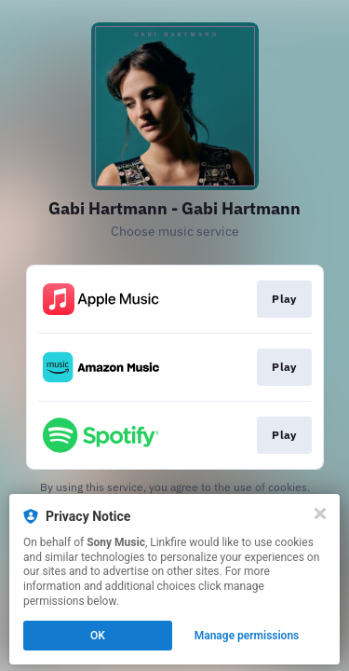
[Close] (320, 513)
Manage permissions (247, 635)
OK (97, 635)
